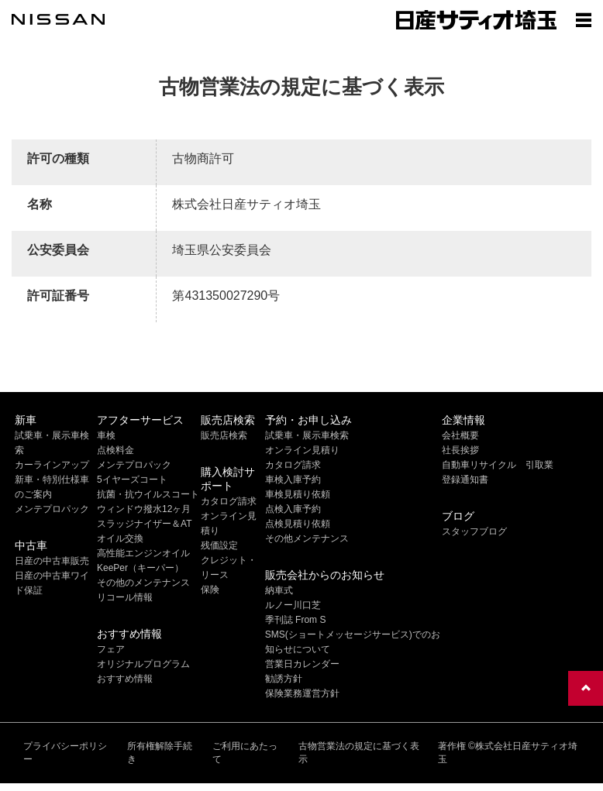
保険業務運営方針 (302, 693)
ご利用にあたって (244, 753)
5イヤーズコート (132, 479)
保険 (210, 589)
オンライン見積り (302, 450)
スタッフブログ (474, 531)
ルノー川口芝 (293, 605)
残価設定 (219, 545)
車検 (106, 435)
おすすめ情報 (125, 678)
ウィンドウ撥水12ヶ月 (144, 509)
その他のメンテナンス (143, 582)
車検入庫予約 (293, 479)
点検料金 (115, 450)
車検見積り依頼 (297, 494)
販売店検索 (224, 435)
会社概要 (460, 435)
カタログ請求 (229, 501)
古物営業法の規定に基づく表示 (358, 753)
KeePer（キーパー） (140, 567)
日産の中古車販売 (52, 560)
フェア (111, 649)
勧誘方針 (283, 678)
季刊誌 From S (295, 619)
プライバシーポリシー (65, 753)
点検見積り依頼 (297, 523)
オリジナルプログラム (143, 664)
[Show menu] (583, 19)
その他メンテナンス (307, 538)
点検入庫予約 (293, 509)
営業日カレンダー (302, 664)
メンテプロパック (52, 509)
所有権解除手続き (159, 753)
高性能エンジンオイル (143, 553)
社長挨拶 (460, 450)
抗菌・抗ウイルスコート (148, 494)
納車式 (279, 590)
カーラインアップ (52, 464)
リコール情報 (125, 597)
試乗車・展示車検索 (307, 435)
